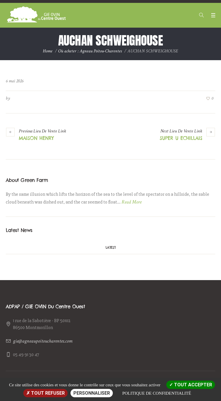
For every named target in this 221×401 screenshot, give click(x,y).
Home (47, 51)
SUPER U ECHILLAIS (181, 138)
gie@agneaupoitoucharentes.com (43, 341)
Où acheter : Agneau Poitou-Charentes (90, 51)
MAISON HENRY (36, 138)
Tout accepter (190, 384)
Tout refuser (45, 393)
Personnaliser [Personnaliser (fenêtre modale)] (91, 393)
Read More (131, 202)
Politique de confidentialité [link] (156, 393)
